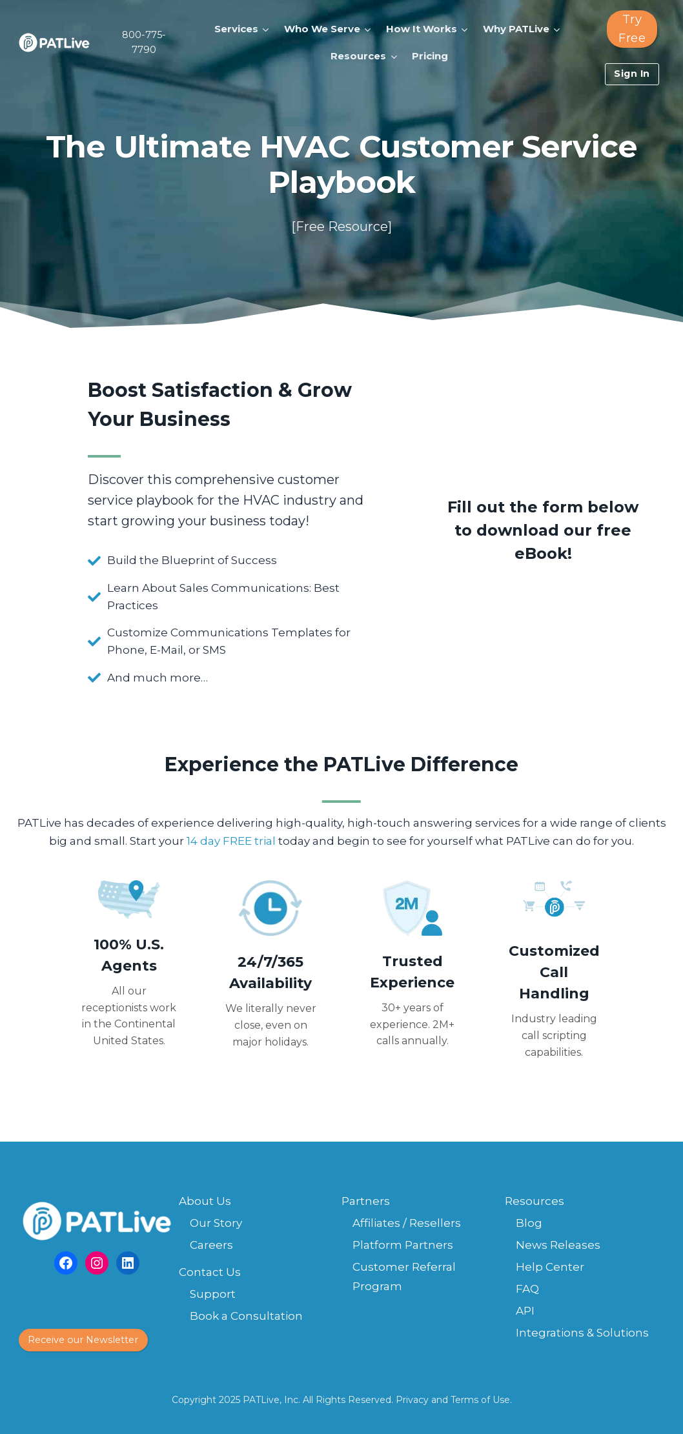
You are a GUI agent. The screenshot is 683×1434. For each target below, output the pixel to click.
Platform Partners (402, 1244)
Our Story (216, 1223)
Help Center (550, 1266)
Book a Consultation (246, 1315)
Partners (366, 1201)
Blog (529, 1223)
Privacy (412, 1400)
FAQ (527, 1288)
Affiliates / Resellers (406, 1223)
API (525, 1310)
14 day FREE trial (231, 840)
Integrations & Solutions (582, 1332)
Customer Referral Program (404, 1276)
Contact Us (210, 1272)
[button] (243, 29)
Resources (534, 1201)
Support (213, 1294)
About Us (205, 1201)
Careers (211, 1244)
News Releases (558, 1244)
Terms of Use (480, 1400)
